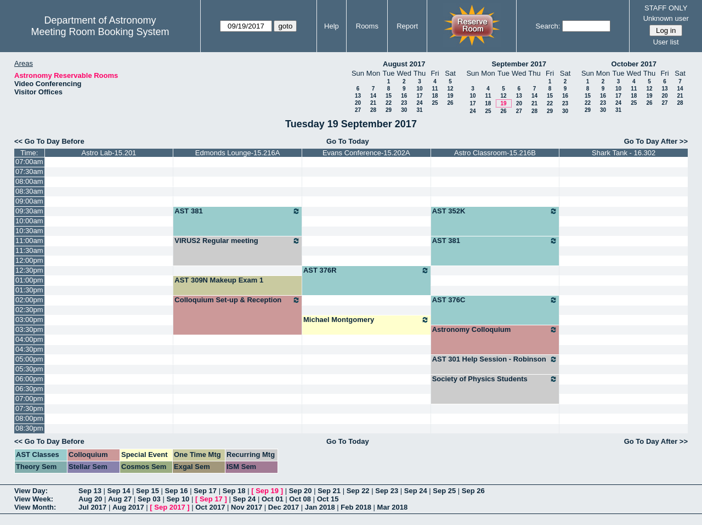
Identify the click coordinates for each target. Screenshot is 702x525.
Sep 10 (177, 499)
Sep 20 (300, 491)
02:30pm (29, 310)
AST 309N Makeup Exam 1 (218, 280)
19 (450, 96)
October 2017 (634, 64)
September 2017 (518, 64)
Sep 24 (415, 491)
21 (373, 103)
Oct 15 (328, 499)
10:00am (29, 221)
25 (435, 103)
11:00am (29, 240)
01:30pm (29, 290)
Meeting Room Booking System (100, 31)
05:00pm (29, 359)
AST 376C (495, 300)
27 (358, 110)
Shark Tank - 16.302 (623, 153)
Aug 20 (90, 499)
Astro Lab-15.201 (109, 153)
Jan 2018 (320, 507)
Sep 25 (444, 491)
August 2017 (404, 64)
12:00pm (29, 260)
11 (435, 89)
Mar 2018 (392, 507)
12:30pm (29, 270)
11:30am (29, 250)
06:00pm (29, 379)
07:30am (29, 171)
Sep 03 (149, 499)
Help (331, 26)
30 (404, 110)
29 (389, 110)
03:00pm (29, 319)
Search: (548, 26)
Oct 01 (273, 499)
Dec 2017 (283, 507)
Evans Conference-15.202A (366, 153)
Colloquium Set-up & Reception (237, 300)
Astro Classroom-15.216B (495, 153)
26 (450, 103)
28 (373, 110)
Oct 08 (300, 499)
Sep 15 (147, 491)
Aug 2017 (128, 507)
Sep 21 (329, 491)
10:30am (29, 231)
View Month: (35, 507)
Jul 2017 (92, 507)
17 (419, 96)
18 (435, 96)
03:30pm (29, 329)
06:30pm (29, 389)
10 (419, 89)
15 (389, 96)
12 (450, 89)
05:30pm (29, 369)
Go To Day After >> (656, 141)
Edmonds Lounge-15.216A (237, 153)
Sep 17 (205, 491)
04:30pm (29, 349)
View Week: (33, 499)
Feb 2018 (356, 507)
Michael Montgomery (366, 319)
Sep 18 (234, 491)
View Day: (31, 491)
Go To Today (347, 141)
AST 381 (237, 211)
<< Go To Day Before (49, 141)
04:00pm (29, 339)
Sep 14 (119, 491)
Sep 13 (89, 491)
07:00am (29, 161)
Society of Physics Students (495, 379)
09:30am (29, 211)
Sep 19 (267, 491)
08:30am (29, 191)
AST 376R (366, 270)
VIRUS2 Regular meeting (237, 240)
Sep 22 (358, 491)
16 (404, 96)
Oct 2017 (210, 507)
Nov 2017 (246, 507)
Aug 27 (120, 499)
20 (358, 103)
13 (358, 96)
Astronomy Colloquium (495, 329)
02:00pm (29, 300)
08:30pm (29, 428)
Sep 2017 (169, 507)
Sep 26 (473, 491)
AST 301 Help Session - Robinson (495, 359)
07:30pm (29, 408)
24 (419, 103)
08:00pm (29, 418)
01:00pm (29, 280)
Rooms (367, 26)
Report (407, 26)
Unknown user (666, 18)
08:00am (29, 181)
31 (419, 110)
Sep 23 (386, 491)
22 (389, 103)
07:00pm (29, 398)
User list (666, 42)
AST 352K (495, 211)
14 (373, 96)
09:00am (29, 201)
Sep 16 (176, 491)
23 (404, 103)
